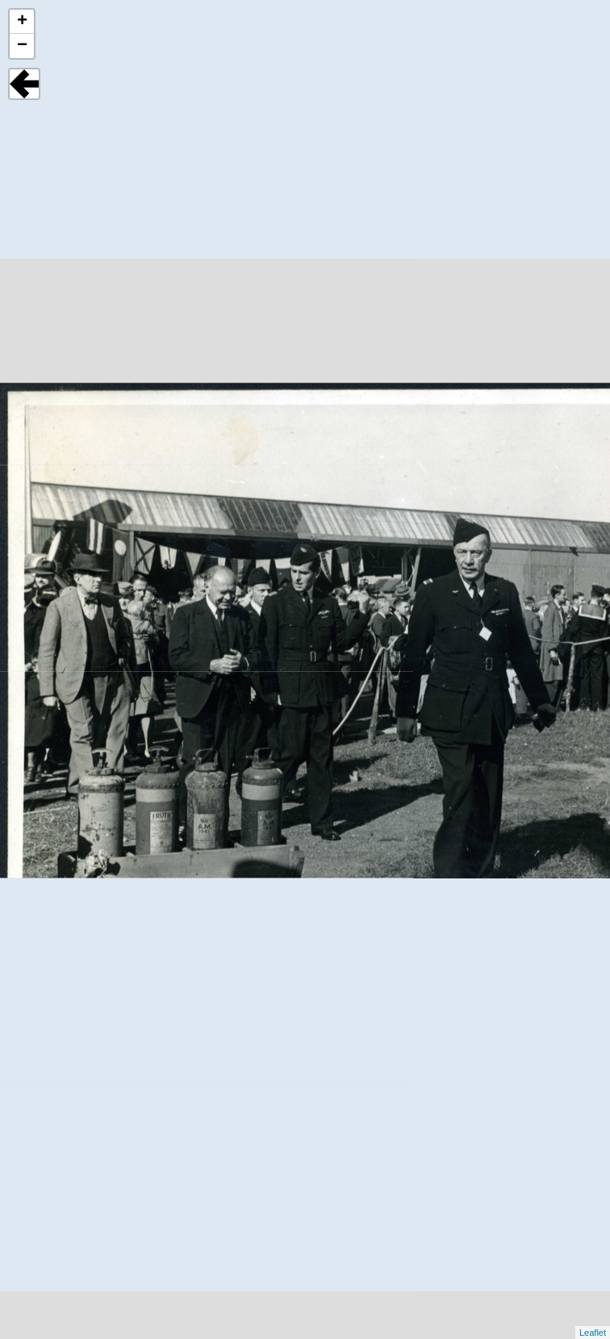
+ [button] (22, 22)
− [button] (22, 46)
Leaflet (592, 1332)
